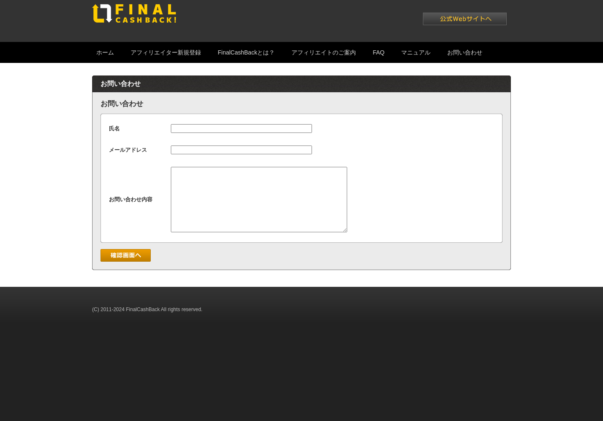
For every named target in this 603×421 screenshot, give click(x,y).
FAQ (378, 52)
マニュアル (415, 52)
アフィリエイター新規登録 (166, 52)
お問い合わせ (464, 52)
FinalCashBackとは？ (246, 52)
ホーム (105, 52)
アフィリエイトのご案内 (323, 52)
